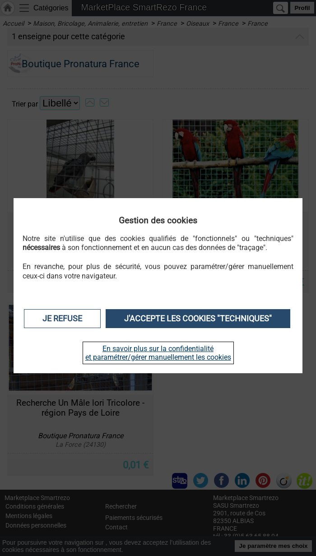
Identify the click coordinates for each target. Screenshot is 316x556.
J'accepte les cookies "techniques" (198, 318)
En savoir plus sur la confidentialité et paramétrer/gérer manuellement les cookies (158, 352)
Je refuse (62, 318)
